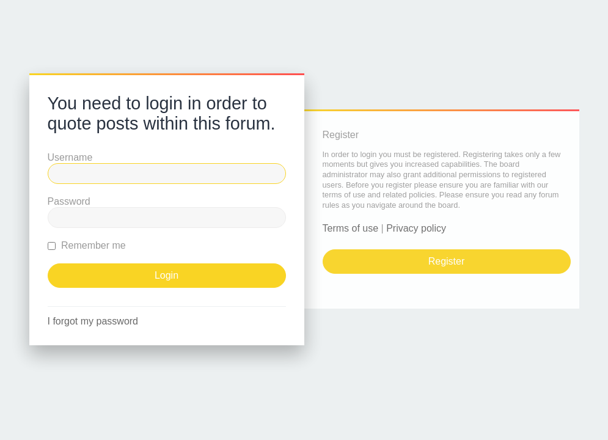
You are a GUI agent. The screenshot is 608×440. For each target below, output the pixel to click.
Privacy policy (416, 228)
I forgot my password (93, 321)
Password (69, 201)
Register (446, 261)
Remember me (87, 245)
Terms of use (351, 228)
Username (70, 157)
